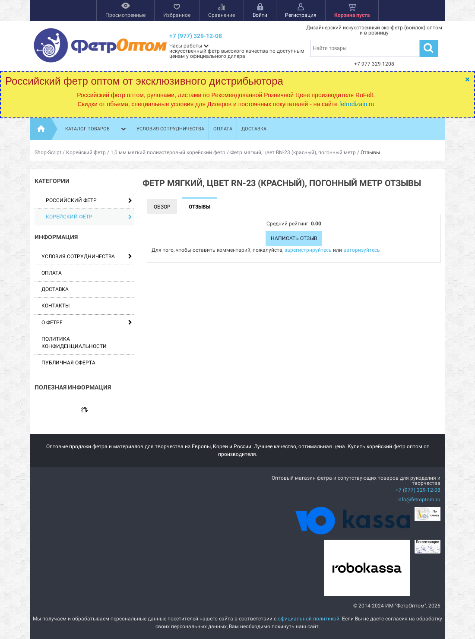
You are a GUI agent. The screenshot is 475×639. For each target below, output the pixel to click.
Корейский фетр (86, 152)
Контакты (55, 306)
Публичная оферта (68, 363)
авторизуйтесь (361, 250)
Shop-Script (48, 152)
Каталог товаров (96, 129)
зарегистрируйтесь (308, 250)
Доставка (253, 129)
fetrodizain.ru (356, 104)
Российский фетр (89, 200)
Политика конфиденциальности (74, 342)
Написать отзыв (294, 238)
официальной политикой (308, 619)
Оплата (222, 129)
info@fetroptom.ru (418, 500)
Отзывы (199, 207)
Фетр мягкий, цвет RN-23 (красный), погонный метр (293, 152)
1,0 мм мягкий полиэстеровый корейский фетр (168, 152)
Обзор (162, 207)
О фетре (52, 323)
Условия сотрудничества (170, 129)
